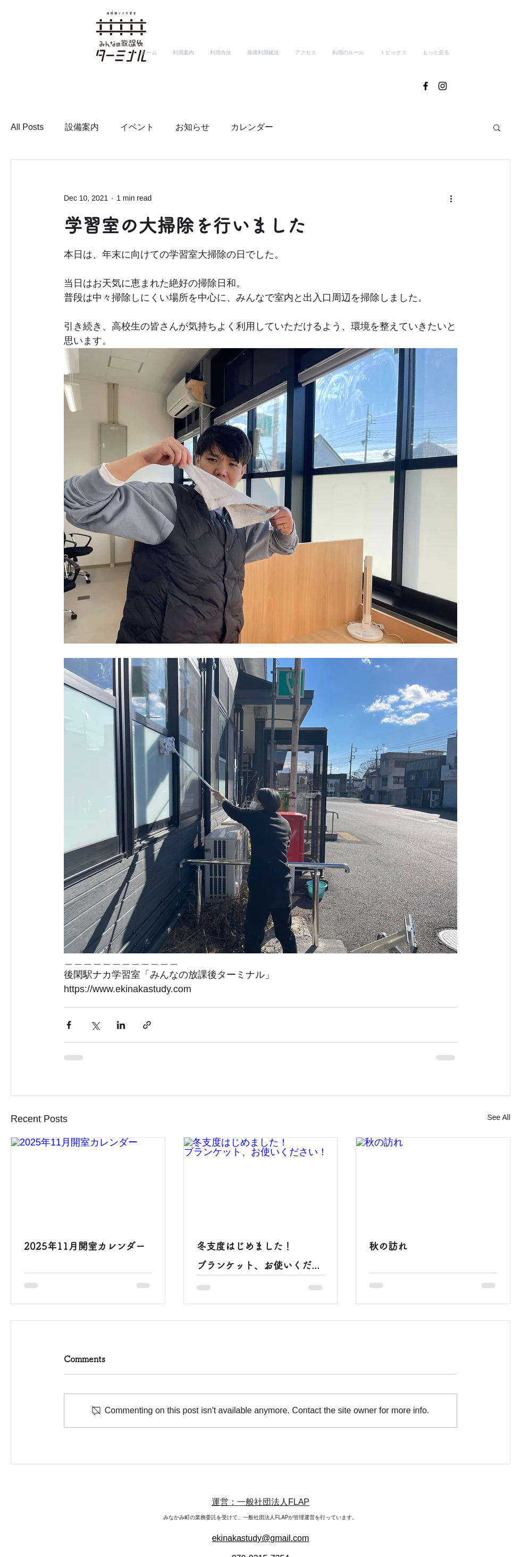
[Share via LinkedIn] (121, 1025)
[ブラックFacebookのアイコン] (425, 86)
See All (498, 1117)
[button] (497, 127)
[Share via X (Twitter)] (95, 1025)
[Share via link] (147, 1025)
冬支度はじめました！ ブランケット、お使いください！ (261, 1258)
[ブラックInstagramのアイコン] (442, 86)
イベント (137, 126)
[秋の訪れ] (433, 1181)
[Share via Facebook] (69, 1025)
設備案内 (82, 126)
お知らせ (192, 126)
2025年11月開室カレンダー (84, 1246)
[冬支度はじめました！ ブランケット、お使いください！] (261, 1181)
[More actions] (450, 198)
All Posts (27, 126)
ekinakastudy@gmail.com (260, 1538)
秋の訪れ (388, 1246)
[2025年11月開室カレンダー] (88, 1181)
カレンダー (252, 126)
